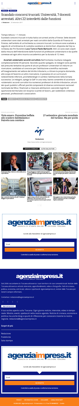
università (41, 99)
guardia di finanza (26, 99)
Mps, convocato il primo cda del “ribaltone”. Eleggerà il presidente (13, 197)
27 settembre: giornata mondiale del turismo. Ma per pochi (60, 116)
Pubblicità (6, 337)
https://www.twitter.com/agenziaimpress (39, 142)
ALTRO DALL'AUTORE (47, 149)
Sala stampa (7, 340)
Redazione (6, 22)
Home (2, 8)
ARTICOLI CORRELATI (31, 149)
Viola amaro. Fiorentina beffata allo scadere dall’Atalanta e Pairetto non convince (17, 118)
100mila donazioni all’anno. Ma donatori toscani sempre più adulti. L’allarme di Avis (64, 173)
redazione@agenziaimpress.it (22, 297)
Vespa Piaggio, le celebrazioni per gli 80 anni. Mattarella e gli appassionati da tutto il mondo (39, 173)
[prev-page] (38, 205)
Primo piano (13, 10)
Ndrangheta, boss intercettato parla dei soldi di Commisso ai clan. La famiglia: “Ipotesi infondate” (64, 198)
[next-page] (41, 205)
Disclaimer (44, 400)
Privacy (19, 400)
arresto (12, 99)
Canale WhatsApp (57, 400)
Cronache (4, 10)
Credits (62, 403)
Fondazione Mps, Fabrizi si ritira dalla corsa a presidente (13, 172)
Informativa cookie (31, 400)
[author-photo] (39, 131)
